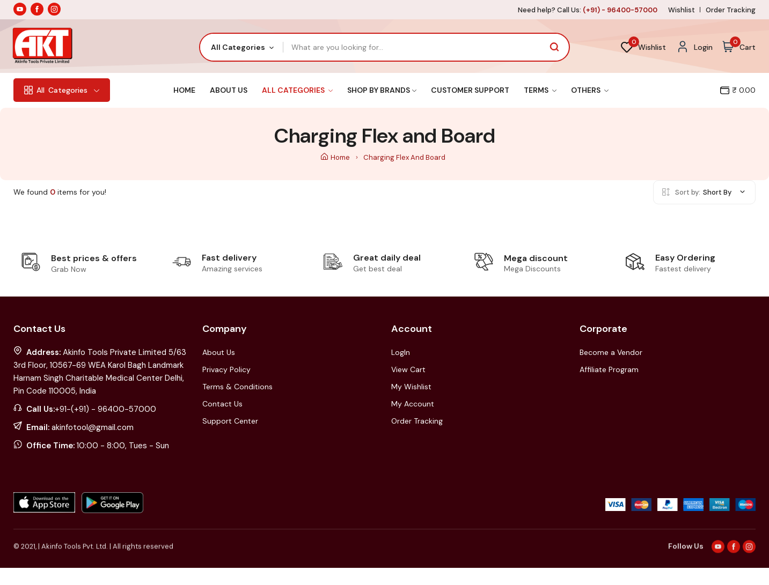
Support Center (230, 421)
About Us (228, 90)
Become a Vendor (611, 352)
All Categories (297, 90)
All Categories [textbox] (238, 47)
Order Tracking (731, 9)
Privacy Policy (226, 369)
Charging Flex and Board (404, 157)
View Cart (408, 369)
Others (590, 90)
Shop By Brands (381, 90)
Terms (540, 90)
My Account (412, 404)
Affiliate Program (609, 369)
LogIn (400, 352)
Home (184, 90)
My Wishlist (411, 386)
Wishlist (681, 9)
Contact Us (222, 404)
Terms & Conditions (237, 386)
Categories (61, 90)
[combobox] (241, 47)
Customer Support (470, 90)
